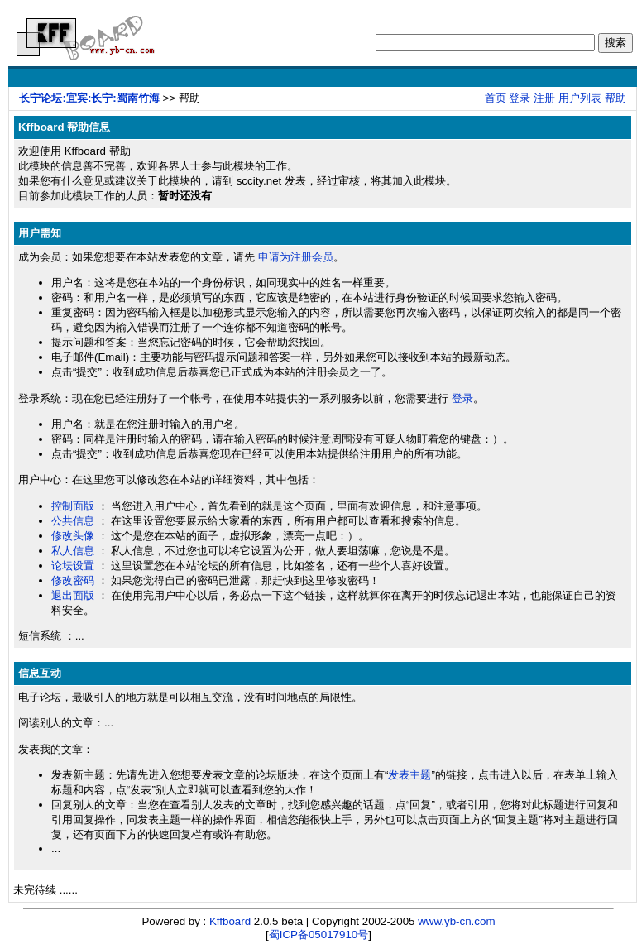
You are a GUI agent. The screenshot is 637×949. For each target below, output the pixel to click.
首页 (495, 98)
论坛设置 (72, 565)
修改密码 (72, 580)
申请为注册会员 (295, 257)
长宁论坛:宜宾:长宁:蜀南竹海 (89, 98)
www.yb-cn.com (456, 921)
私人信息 (72, 550)
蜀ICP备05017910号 (319, 934)
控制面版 (72, 506)
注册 (544, 98)
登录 (519, 98)
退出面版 (72, 595)
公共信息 (72, 521)
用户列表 (579, 98)
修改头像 (72, 536)
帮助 (615, 98)
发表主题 (409, 775)
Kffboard (230, 921)
